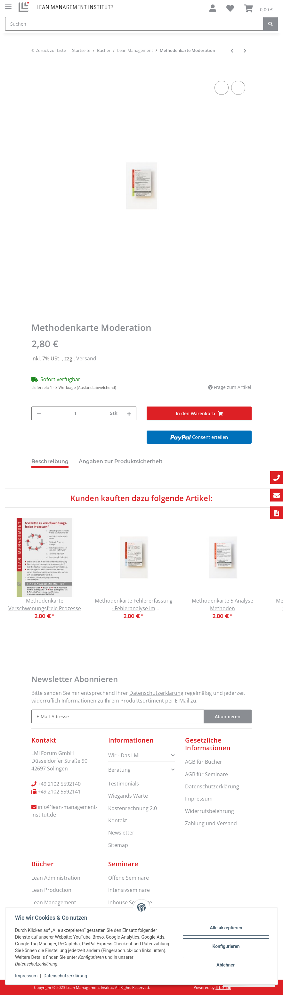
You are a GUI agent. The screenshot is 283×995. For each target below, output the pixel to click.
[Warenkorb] (258, 8)
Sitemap (118, 845)
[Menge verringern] (39, 413)
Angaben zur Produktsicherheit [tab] (121, 461)
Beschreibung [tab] (50, 461)
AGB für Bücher (203, 761)
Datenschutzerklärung (66, 975)
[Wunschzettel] (230, 8)
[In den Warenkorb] (36, 72)
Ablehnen (225, 964)
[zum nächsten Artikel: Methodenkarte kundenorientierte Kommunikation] (245, 50)
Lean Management (53, 902)
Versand (86, 358)
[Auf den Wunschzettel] (238, 88)
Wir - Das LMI (124, 755)
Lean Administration (55, 877)
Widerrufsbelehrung (209, 811)
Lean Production (51, 889)
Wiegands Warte (128, 795)
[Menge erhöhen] (129, 413)
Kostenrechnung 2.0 (132, 808)
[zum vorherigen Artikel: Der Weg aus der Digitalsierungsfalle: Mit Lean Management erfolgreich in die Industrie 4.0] (232, 50)
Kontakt (117, 820)
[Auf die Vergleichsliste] (221, 88)
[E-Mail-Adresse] (117, 716)
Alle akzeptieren (225, 927)
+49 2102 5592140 (59, 783)
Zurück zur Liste (51, 50)
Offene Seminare (128, 877)
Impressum (27, 975)
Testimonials (123, 783)
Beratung (119, 769)
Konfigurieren (225, 946)
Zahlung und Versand (211, 823)
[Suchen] (134, 24)
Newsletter (121, 832)
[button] (212, 8)
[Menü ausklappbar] (8, 4)
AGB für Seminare (206, 774)
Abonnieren (227, 716)
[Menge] (75, 413)
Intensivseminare (129, 889)
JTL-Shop (223, 987)
